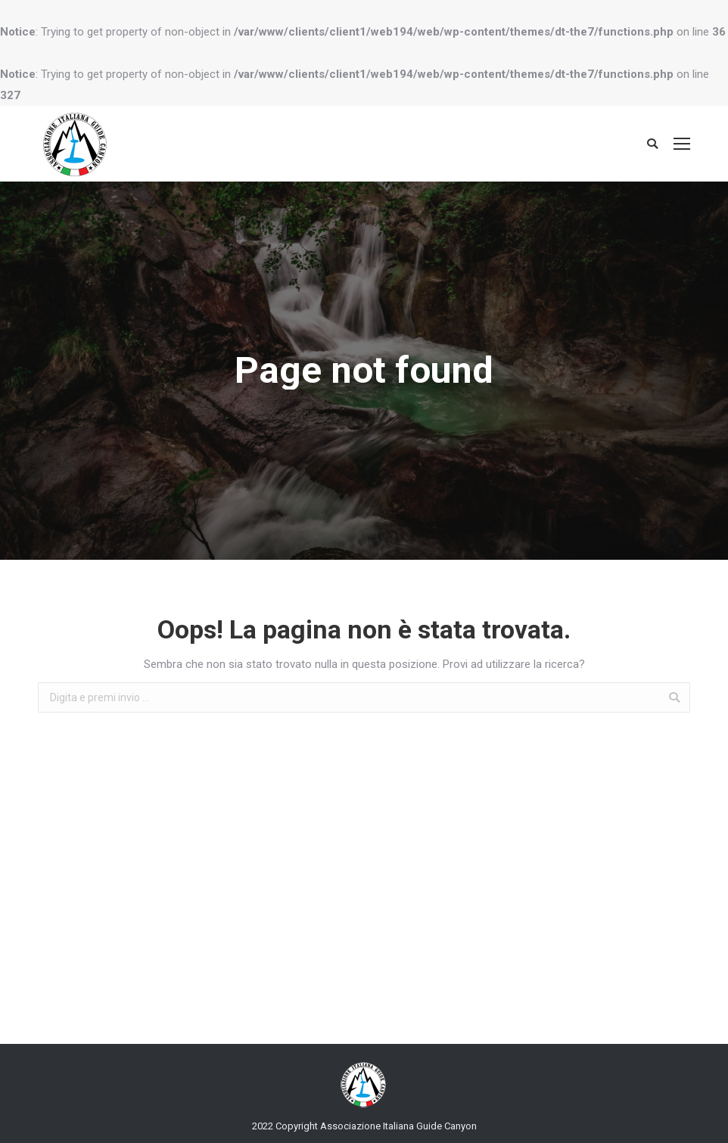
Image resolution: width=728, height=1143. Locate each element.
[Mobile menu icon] (682, 143)
